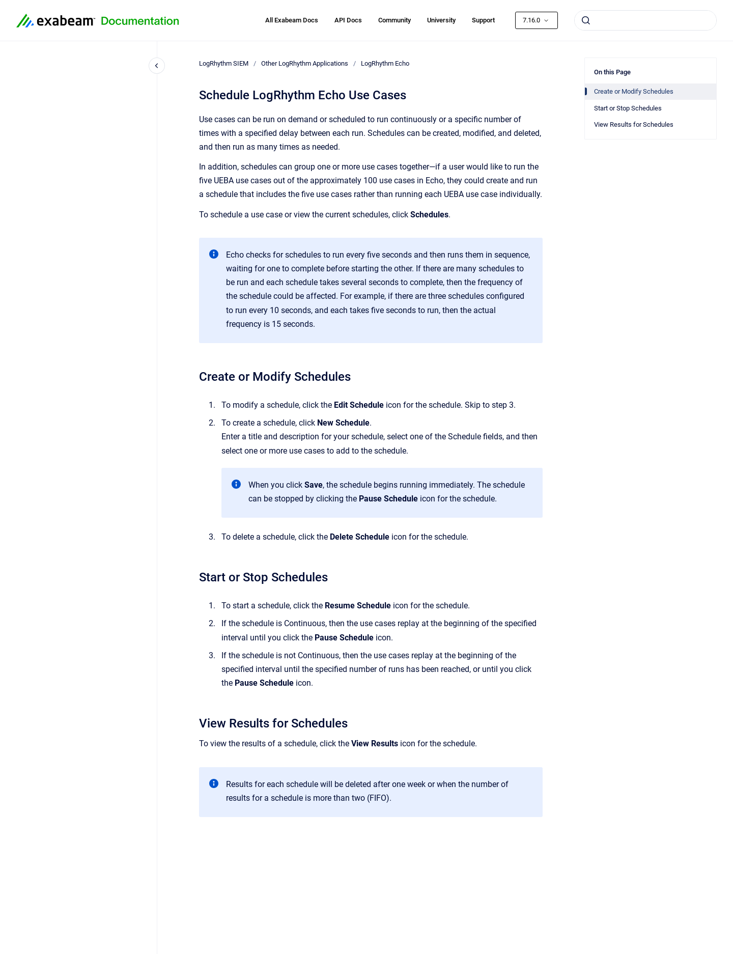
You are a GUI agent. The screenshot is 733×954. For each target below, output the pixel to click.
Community (394, 20)
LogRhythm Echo (385, 63)
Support (483, 20)
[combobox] (645, 20)
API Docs (348, 20)
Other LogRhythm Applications (304, 63)
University (441, 20)
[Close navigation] (157, 66)
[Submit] (586, 20)
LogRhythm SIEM (223, 63)
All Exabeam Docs (291, 20)
